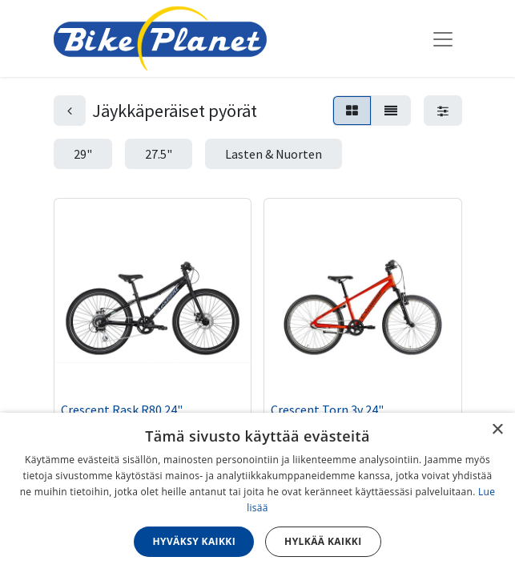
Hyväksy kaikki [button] (193, 541)
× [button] (497, 430)
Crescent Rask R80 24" (122, 409)
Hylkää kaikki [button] (322, 541)
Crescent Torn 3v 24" (327, 409)
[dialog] (257, 495)
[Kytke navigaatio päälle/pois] (443, 38)
